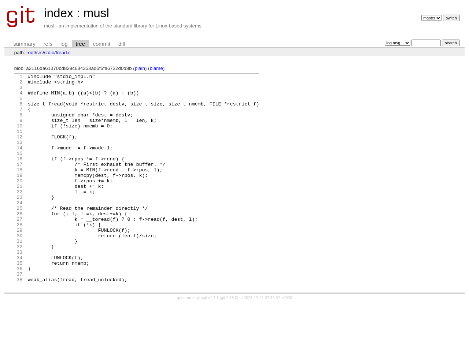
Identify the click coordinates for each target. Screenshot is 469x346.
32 (19, 281)
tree (80, 44)
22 (19, 215)
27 (19, 248)
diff (121, 44)
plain (140, 68)
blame (156, 68)
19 (19, 196)
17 (19, 182)
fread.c (63, 52)
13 (19, 156)
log (64, 44)
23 (19, 222)
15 (19, 169)
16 (19, 176)
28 (19, 255)
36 (19, 308)
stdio (49, 52)
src (39, 52)
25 (19, 235)
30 (19, 268)
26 (19, 242)
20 (19, 202)
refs (48, 44)
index (58, 13)
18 (19, 189)
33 (19, 288)
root (30, 52)
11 (19, 143)
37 (19, 314)
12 (19, 149)
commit (101, 44)
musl (96, 13)
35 (19, 301)
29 (19, 261)
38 (19, 321)
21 (19, 209)
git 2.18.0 (229, 339)
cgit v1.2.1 (210, 339)
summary (24, 44)
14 (19, 163)
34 (19, 294)
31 (19, 275)
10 (19, 136)
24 (19, 229)
